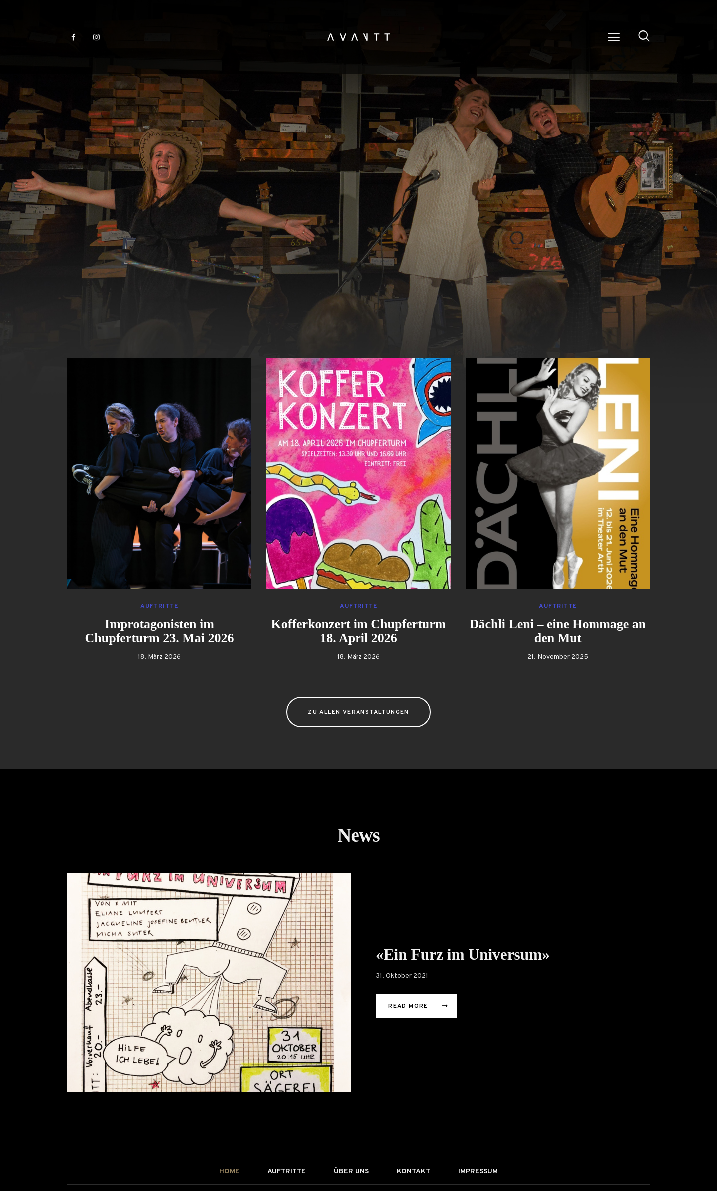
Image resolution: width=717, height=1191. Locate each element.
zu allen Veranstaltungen (358, 712)
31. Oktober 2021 (402, 976)
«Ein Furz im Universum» (464, 955)
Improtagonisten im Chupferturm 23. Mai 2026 (159, 631)
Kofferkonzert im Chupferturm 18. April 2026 (358, 631)
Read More (408, 1006)
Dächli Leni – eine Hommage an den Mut (558, 631)
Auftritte (159, 606)
